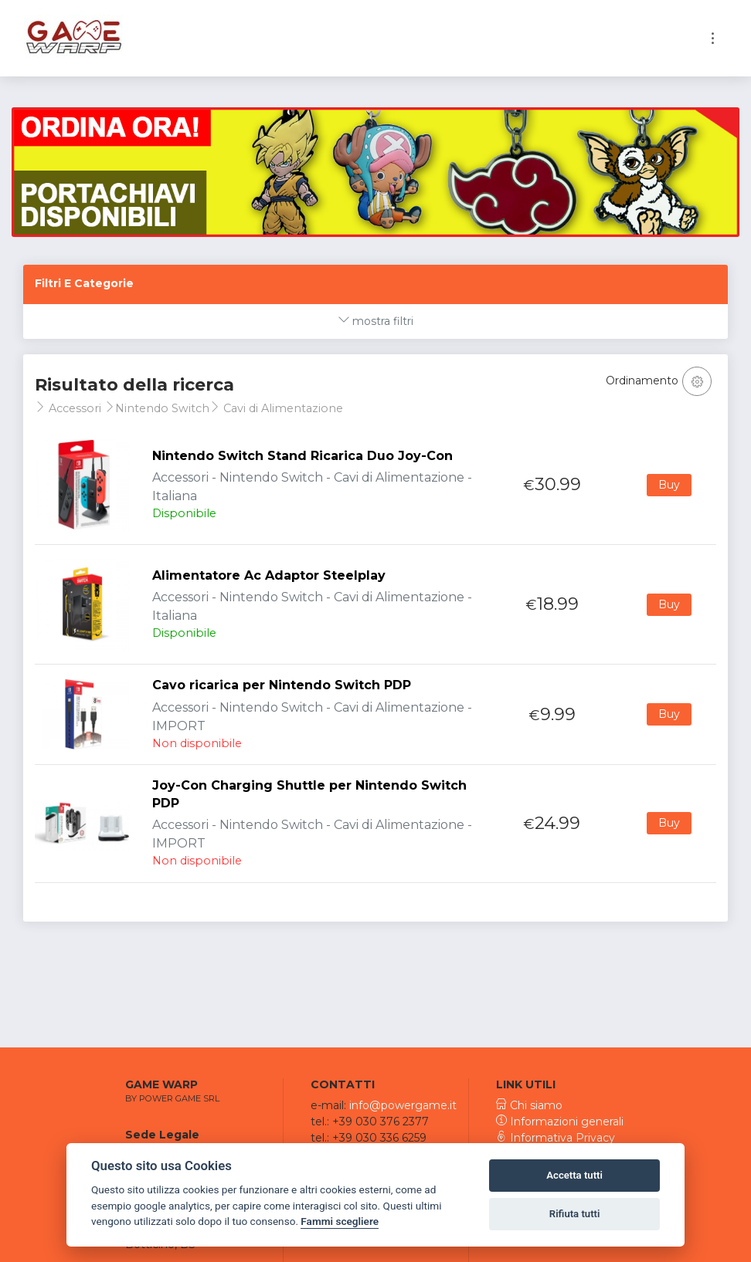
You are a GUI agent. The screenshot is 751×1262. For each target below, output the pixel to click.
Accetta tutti (574, 1175)
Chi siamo (529, 1105)
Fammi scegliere (340, 1221)
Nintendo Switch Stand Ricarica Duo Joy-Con (302, 455)
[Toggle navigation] (712, 38)
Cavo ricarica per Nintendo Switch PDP (281, 685)
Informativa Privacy (555, 1138)
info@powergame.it (403, 1105)
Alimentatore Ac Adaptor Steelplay (269, 575)
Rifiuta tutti (574, 1214)
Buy (669, 485)
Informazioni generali (560, 1121)
